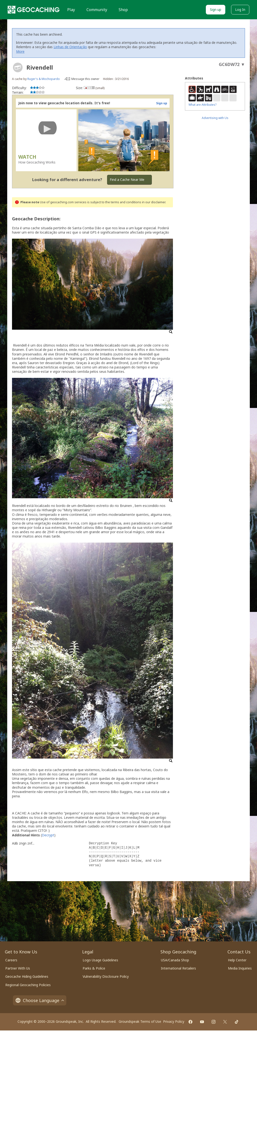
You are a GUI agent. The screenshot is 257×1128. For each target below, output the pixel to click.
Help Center (237, 960)
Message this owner (85, 79)
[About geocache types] (18, 67)
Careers (11, 960)
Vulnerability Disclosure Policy (106, 976)
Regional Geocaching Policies (28, 985)
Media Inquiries (240, 968)
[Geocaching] (34, 9)
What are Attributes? (202, 105)
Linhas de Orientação (70, 47)
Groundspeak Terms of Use (140, 1021)
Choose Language (39, 1000)
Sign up (215, 9)
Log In (240, 9)
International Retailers (178, 968)
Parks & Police (94, 968)
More (20, 51)
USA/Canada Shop (175, 960)
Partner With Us (17, 968)
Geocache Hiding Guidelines (26, 976)
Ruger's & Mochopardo (43, 79)
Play (71, 9)
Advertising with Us (215, 118)
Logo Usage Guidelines (100, 960)
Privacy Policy (173, 1021)
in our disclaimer (153, 202)
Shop (123, 9)
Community (96, 9)
